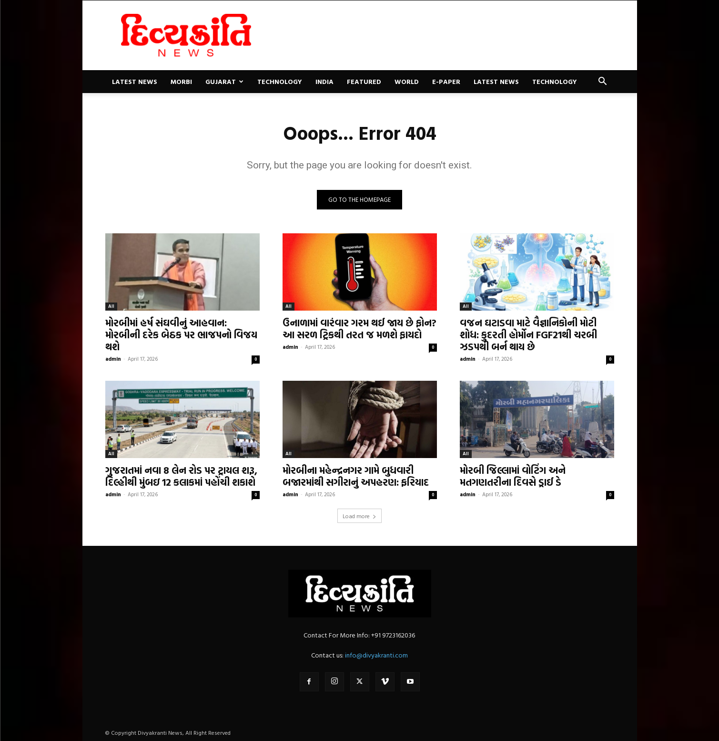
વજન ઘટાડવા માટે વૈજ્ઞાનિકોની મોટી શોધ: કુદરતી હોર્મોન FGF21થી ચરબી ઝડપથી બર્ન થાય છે (528, 334)
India (324, 81)
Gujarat (224, 81)
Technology (279, 81)
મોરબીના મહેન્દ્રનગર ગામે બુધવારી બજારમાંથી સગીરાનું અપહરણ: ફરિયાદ (356, 476)
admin (113, 359)
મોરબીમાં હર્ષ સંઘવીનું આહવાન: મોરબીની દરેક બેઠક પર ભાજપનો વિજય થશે (181, 334)
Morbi (181, 81)
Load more (359, 515)
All (111, 306)
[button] (602, 82)
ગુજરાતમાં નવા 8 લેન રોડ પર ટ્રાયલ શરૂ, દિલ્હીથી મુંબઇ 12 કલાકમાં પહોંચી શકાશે (181, 476)
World (407, 81)
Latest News (134, 81)
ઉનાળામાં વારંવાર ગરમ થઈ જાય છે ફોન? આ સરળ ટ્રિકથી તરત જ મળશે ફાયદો (359, 328)
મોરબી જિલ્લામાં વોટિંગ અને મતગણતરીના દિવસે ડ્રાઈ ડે (513, 476)
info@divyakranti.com (376, 655)
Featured (364, 81)
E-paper (446, 81)
